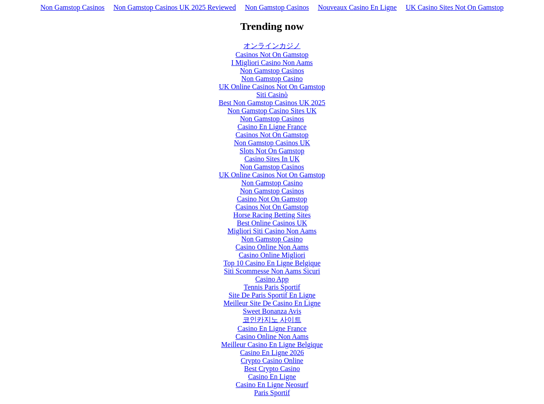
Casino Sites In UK (272, 159)
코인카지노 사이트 (272, 319)
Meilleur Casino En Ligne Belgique (272, 344)
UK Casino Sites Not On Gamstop (454, 7)
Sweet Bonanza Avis (272, 311)
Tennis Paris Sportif (272, 287)
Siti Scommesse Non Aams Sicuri (272, 271)
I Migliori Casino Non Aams (272, 62)
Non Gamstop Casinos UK (272, 143)
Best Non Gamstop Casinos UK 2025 (272, 102)
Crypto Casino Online (272, 360)
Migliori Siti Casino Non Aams (272, 231)
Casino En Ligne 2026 (272, 352)
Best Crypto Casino (272, 368)
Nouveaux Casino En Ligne (357, 7)
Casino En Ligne (272, 376)
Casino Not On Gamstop (272, 199)
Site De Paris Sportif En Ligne (271, 295)
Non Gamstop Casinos (73, 7)
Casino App (271, 279)
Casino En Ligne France (271, 127)
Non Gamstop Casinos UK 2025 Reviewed (175, 7)
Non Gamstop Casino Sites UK (272, 110)
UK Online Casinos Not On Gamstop (272, 86)
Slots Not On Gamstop (272, 151)
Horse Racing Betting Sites (272, 215)
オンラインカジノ (272, 45)
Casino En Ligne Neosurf (271, 384)
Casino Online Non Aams (272, 247)
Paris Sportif (272, 392)
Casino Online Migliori (272, 255)
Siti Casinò (272, 94)
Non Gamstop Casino (272, 78)
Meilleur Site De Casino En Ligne (272, 303)
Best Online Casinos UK (272, 223)
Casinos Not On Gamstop (272, 54)
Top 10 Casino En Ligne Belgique (272, 263)
